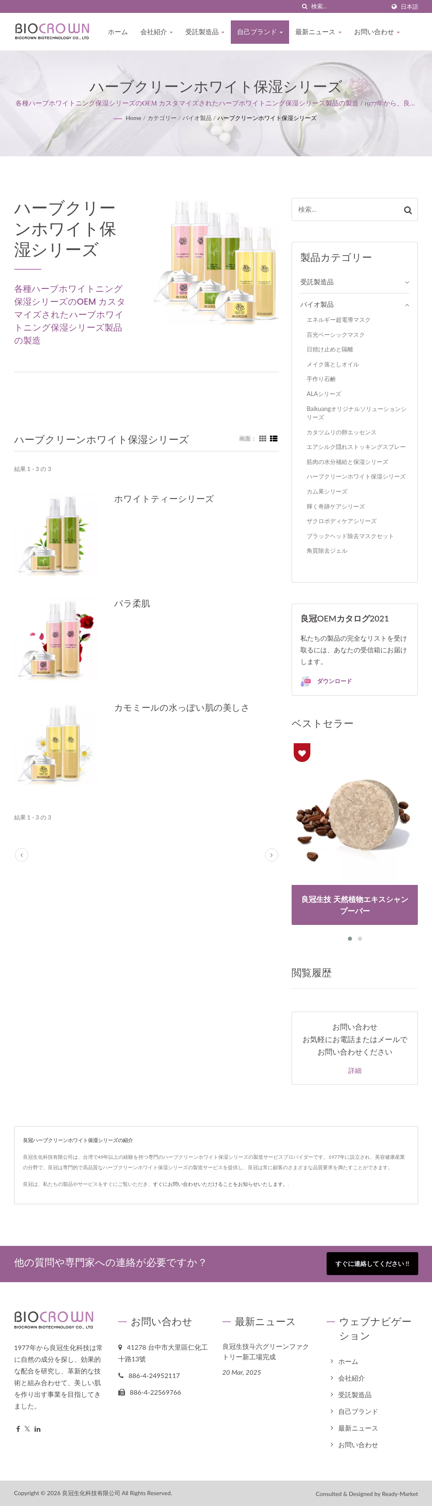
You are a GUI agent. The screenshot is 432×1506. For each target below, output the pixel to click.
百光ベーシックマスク (336, 334)
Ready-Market (400, 1492)
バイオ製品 (197, 117)
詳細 (355, 1070)
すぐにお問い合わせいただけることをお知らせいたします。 (220, 1184)
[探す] (305, 6)
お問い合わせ (377, 32)
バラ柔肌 (132, 603)
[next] (271, 855)
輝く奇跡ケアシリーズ (336, 506)
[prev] (21, 855)
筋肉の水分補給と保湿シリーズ (347, 461)
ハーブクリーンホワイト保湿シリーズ (267, 117)
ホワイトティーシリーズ (164, 499)
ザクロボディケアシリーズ (342, 520)
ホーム (118, 32)
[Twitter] (27, 1428)
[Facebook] (18, 1428)
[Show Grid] (262, 438)
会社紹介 (156, 32)
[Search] (348, 6)
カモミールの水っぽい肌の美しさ (182, 708)
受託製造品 (205, 32)
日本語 (409, 6)
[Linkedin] (37, 1428)
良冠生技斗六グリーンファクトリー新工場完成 (265, 1351)
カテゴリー (162, 117)
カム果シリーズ (327, 491)
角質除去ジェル (327, 550)
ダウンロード (326, 682)
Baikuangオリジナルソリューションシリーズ (357, 413)
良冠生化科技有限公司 (91, 1492)
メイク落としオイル (333, 364)
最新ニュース (318, 32)
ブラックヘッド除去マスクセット (350, 535)
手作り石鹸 (321, 378)
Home (133, 117)
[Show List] (273, 438)
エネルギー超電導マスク (339, 319)
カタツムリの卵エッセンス (342, 432)
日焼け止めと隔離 (330, 349)
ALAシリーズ (324, 393)
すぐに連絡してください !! (372, 1263)
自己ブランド (260, 32)
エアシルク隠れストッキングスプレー (356, 446)
